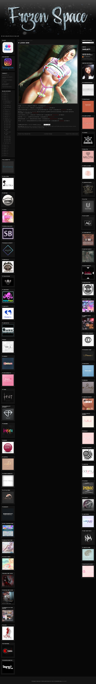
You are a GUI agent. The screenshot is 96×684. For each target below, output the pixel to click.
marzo (6, 118)
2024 (5, 96)
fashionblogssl (7, 86)
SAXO (74, 126)
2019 (5, 148)
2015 (5, 155)
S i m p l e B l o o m (29, 111)
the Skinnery (34, 127)
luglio (6, 111)
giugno (6, 113)
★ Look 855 (7, 121)
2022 (5, 99)
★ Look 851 (7, 127)
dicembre (7, 101)
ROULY (70, 126)
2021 (5, 145)
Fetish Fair (44, 126)
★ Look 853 (7, 124)
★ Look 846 (7, 137)
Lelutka (62, 126)
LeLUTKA (24, 105)
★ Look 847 (7, 136)
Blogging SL (5, 75)
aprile (6, 116)
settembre (7, 107)
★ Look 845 (7, 139)
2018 (5, 150)
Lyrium (67, 126)
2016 (5, 153)
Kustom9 (56, 126)
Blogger (64, 681)
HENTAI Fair (51, 126)
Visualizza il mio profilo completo (87, 59)
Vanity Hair (41, 127)
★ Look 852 (7, 126)
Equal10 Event (36, 126)
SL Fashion (87, 56)
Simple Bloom (25, 127)
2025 (5, 94)
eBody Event (28, 126)
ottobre (7, 105)
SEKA (19, 127)
